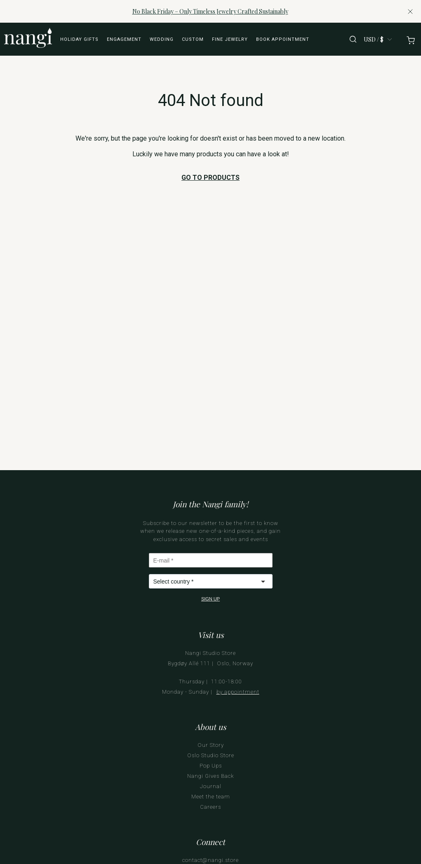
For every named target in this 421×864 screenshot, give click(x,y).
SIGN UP (210, 598)
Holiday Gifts (79, 39)
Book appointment (282, 39)
